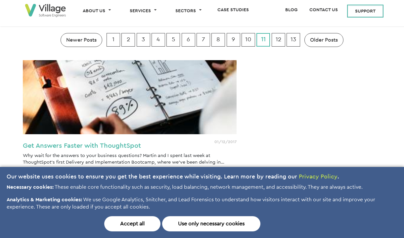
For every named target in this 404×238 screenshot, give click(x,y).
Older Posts (324, 40)
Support (365, 11)
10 (248, 39)
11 (263, 39)
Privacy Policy (318, 177)
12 (278, 39)
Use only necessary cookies (211, 223)
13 (293, 39)
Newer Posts (81, 40)
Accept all (132, 223)
